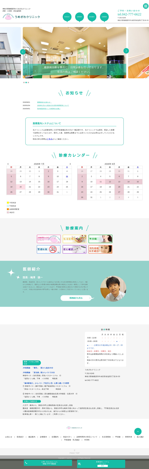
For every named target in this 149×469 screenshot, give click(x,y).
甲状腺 (118, 437)
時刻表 (55, 378)
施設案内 (31, 437)
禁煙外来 (128, 437)
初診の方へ (67, 437)
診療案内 (43, 437)
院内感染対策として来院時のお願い (48, 108)
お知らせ (8, 437)
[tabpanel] (74, 52)
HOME (87, 440)
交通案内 (55, 437)
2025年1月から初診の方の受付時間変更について (53, 105)
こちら (49, 139)
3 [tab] (28, 82)
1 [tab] (24, 82)
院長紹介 (20, 437)
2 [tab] (26, 82)
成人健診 (140, 437)
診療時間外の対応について (87, 437)
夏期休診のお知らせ (44, 102)
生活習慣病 (106, 437)
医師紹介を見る (76, 298)
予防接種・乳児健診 (72, 440)
